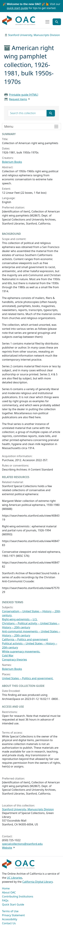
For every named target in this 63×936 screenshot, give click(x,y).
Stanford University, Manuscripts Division (34, 35)
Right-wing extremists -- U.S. (19, 619)
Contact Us (9, 923)
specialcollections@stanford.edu (22, 844)
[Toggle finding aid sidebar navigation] (31, 126)
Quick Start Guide (13, 904)
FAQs (5, 900)
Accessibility (9, 919)
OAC (19, 20)
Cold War (7, 655)
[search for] (27, 113)
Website (7, 848)
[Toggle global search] (57, 22)
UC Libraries (14, 878)
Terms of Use (10, 911)
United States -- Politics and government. (27, 678)
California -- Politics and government (25, 639)
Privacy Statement (13, 915)
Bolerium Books (12, 162)
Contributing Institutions (17, 896)
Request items (18, 99)
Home (6, 888)
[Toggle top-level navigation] (47, 22)
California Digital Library (37, 882)
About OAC (9, 892)
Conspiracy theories (14, 659)
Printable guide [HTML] (23, 95)
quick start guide (17, 8)
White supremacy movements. (21, 651)
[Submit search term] (51, 113)
